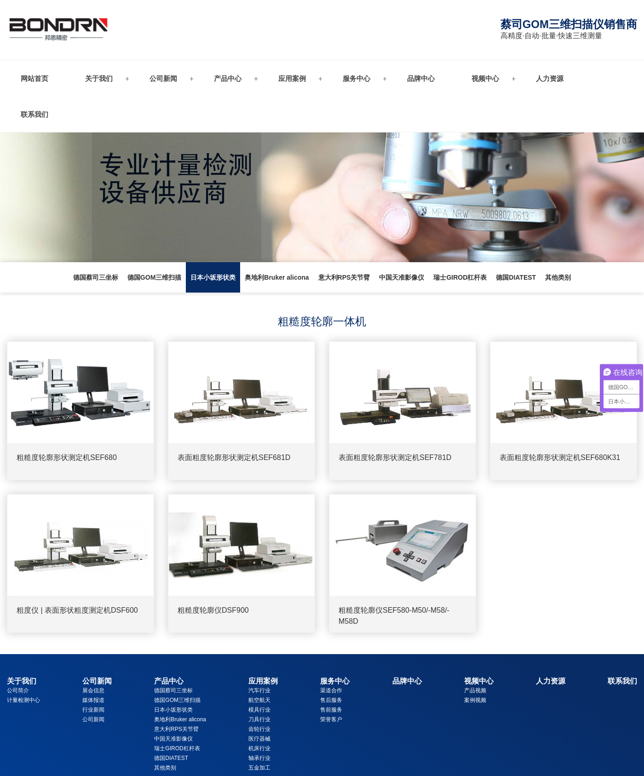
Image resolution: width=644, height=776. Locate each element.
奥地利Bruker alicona (277, 277)
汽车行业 (259, 690)
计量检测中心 (23, 700)
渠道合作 (331, 690)
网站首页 (34, 78)
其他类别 (558, 277)
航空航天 (259, 700)
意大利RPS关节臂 (344, 277)
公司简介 (18, 690)
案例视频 (475, 700)
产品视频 (475, 690)
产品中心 (228, 78)
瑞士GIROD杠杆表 (460, 277)
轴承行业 (259, 758)
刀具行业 (259, 719)
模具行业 (259, 710)
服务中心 (356, 78)
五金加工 (259, 768)
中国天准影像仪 (401, 277)
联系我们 (34, 114)
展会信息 (93, 690)
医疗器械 (259, 739)
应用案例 (292, 78)
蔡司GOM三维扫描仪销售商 (568, 24)
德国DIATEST (516, 277)
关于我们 (99, 78)
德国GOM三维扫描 (154, 277)
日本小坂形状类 (213, 277)
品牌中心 (421, 78)
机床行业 (259, 748)
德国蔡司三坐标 (95, 277)
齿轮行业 (259, 729)
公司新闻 (163, 78)
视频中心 (485, 78)
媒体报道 (93, 700)
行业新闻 (93, 710)
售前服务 (331, 710)
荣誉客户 (331, 719)
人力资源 (550, 78)
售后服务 (331, 700)
